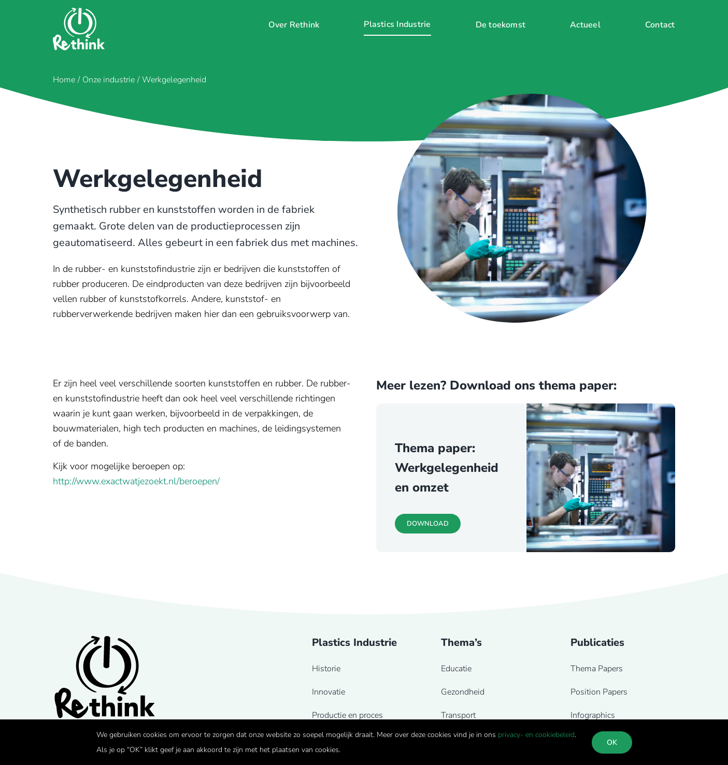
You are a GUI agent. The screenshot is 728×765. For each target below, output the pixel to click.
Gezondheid (462, 692)
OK (612, 742)
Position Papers (598, 692)
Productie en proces (347, 715)
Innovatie (328, 692)
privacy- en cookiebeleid (536, 735)
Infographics (592, 715)
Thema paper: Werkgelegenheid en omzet (446, 468)
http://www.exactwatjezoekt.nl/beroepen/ (136, 481)
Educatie (456, 668)
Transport (458, 715)
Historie (326, 668)
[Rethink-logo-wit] (79, 12)
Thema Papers (596, 668)
